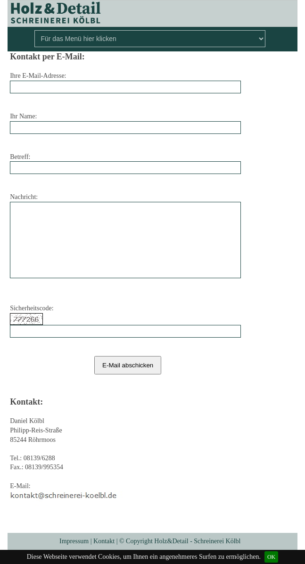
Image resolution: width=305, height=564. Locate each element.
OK (271, 557)
